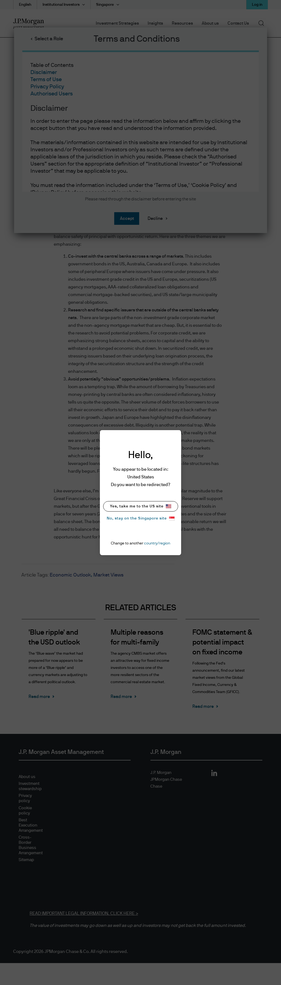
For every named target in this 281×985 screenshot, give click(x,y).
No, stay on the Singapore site (141, 518)
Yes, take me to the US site (140, 506)
